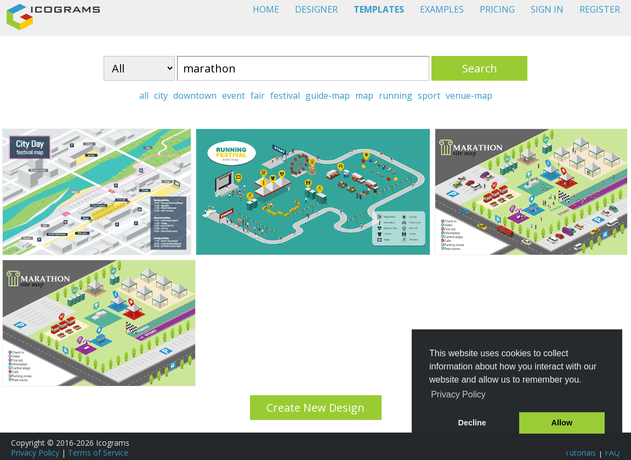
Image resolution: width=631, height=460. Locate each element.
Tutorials (580, 452)
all (144, 95)
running (395, 95)
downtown (195, 95)
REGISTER (599, 9)
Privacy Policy (35, 452)
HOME (266, 9)
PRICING (497, 9)
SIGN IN (547, 9)
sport (429, 95)
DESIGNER (316, 9)
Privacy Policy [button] (458, 394)
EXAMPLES (442, 9)
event (233, 95)
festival (285, 95)
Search (479, 68)
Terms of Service (98, 452)
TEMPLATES (379, 9)
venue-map (469, 95)
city (161, 95)
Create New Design (315, 407)
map (364, 95)
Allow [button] (562, 422)
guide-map (327, 95)
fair (258, 95)
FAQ (612, 452)
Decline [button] (472, 422)
